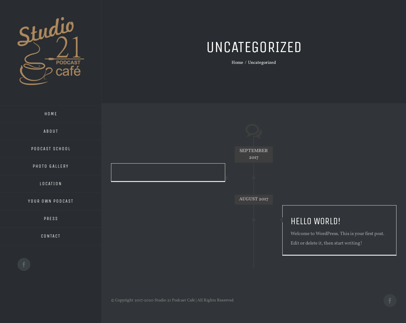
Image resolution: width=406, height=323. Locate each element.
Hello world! (316, 221)
